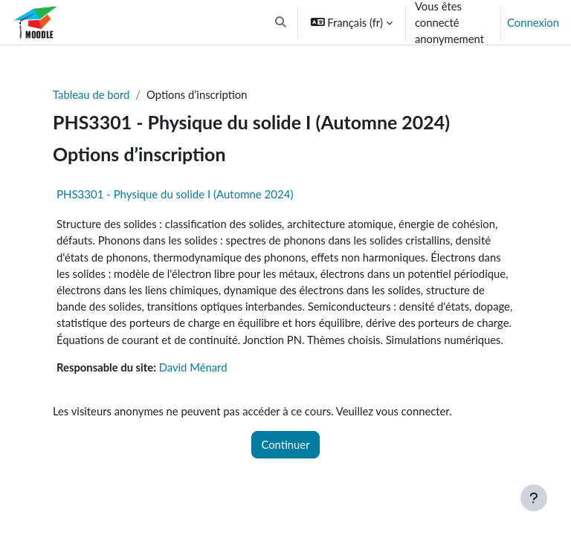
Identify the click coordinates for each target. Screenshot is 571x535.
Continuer (285, 444)
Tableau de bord (91, 94)
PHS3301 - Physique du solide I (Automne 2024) (175, 194)
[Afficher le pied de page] (533, 497)
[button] (280, 22)
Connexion (533, 22)
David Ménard (193, 367)
